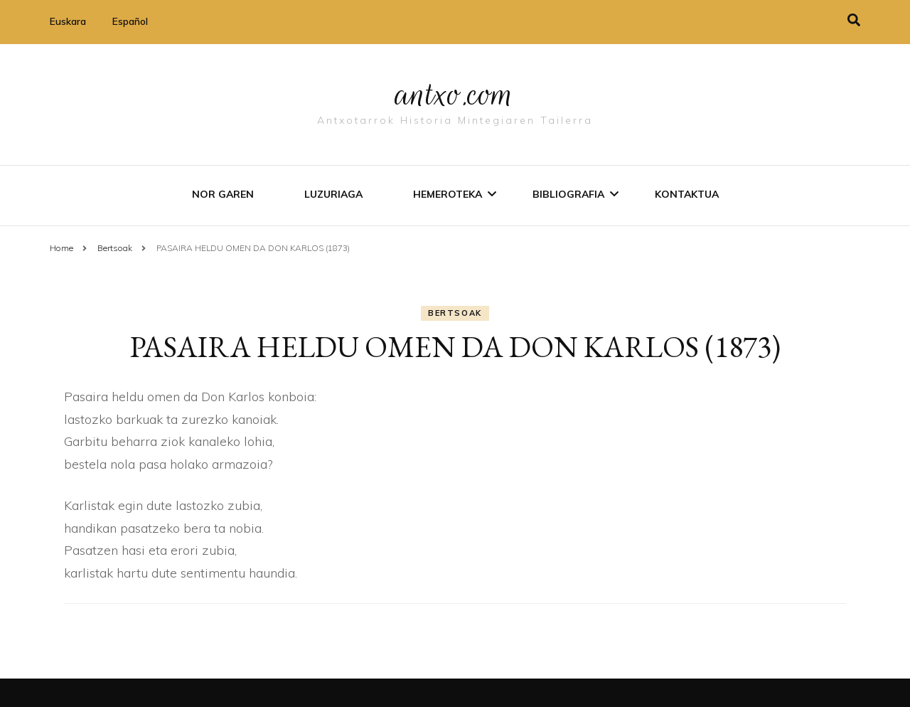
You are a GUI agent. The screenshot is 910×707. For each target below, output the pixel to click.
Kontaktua (687, 194)
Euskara (68, 21)
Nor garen (223, 194)
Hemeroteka (447, 194)
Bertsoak (455, 313)
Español (130, 21)
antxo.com (455, 94)
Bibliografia (568, 194)
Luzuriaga (333, 194)
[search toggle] (853, 20)
